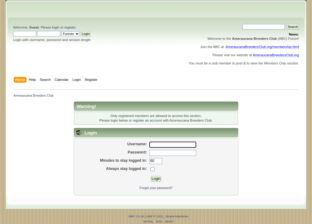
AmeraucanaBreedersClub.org (276, 55)
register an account (147, 120)
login (55, 27)
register (70, 27)
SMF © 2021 (155, 216)
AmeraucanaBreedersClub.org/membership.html (262, 47)
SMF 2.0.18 (136, 216)
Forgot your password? (156, 188)
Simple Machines (176, 216)
